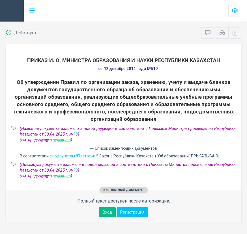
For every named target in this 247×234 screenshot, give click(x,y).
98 (75, 134)
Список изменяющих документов (123, 148)
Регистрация (132, 212)
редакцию (62, 140)
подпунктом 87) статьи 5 (75, 156)
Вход (107, 212)
